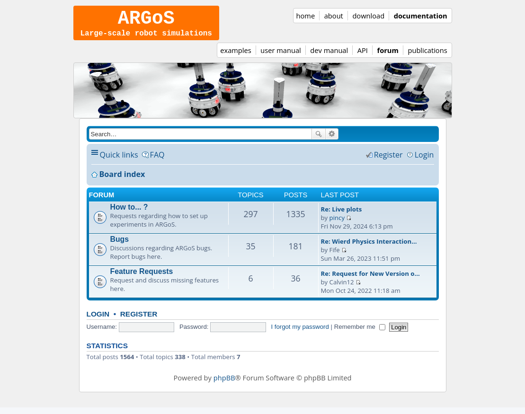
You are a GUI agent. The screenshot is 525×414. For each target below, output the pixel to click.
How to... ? (129, 214)
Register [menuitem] (388, 161)
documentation (420, 15)
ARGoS (146, 21)
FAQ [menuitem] (157, 161)
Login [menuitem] (424, 161)
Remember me (359, 333)
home (305, 15)
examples (235, 57)
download (368, 15)
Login (98, 321)
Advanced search (332, 140)
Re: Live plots (341, 215)
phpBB (224, 384)
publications (427, 57)
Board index (122, 181)
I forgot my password (300, 333)
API (362, 57)
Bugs (119, 246)
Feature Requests (141, 278)
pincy (337, 224)
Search (318, 140)
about (333, 15)
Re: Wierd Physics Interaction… (369, 248)
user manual (280, 57)
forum (387, 57)
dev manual (329, 57)
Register (139, 321)
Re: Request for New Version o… (370, 280)
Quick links (119, 161)
